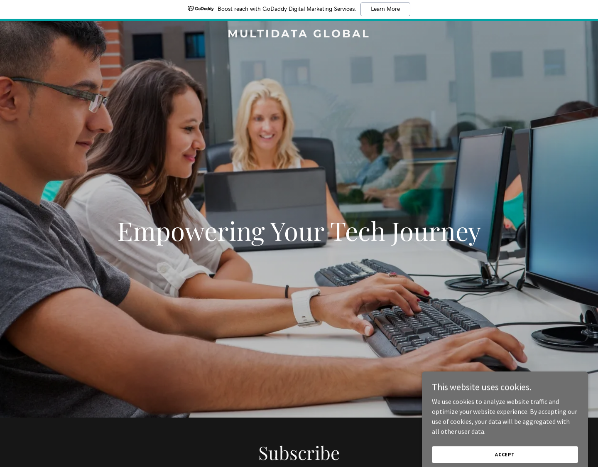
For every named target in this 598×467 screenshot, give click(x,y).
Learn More (385, 9)
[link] (299, 35)
